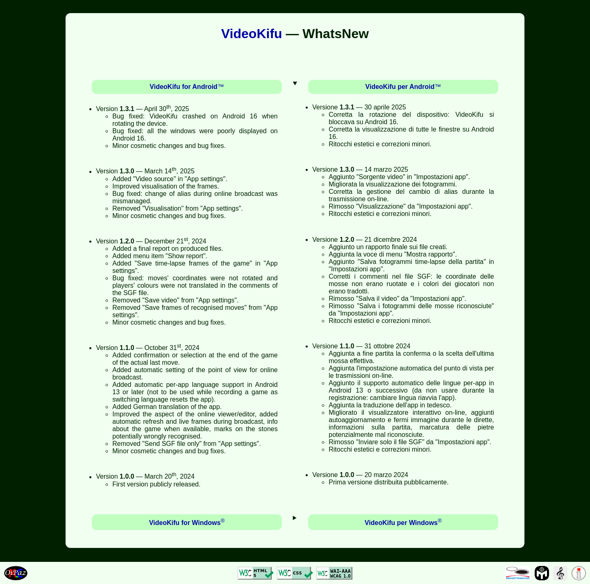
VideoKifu (251, 33)
